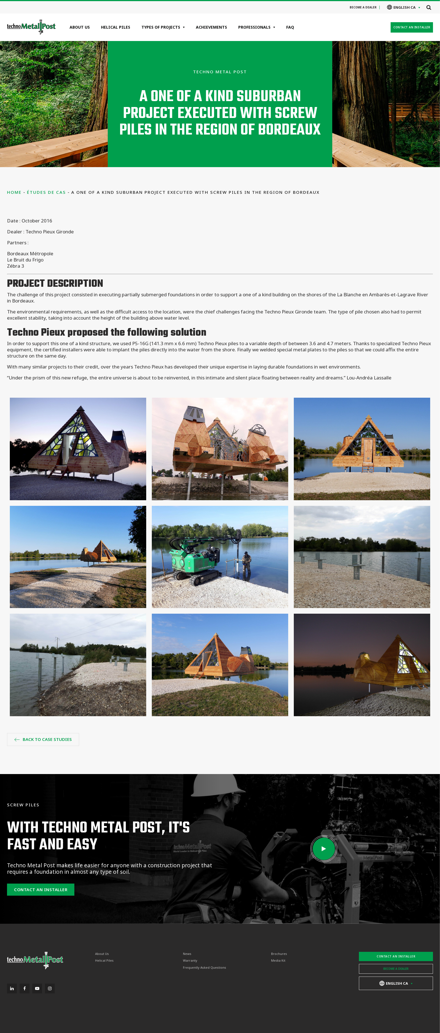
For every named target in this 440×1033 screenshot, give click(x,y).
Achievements (211, 27)
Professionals (254, 27)
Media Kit (278, 961)
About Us (80, 27)
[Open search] (429, 7)
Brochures (279, 954)
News (187, 954)
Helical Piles (115, 27)
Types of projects (160, 27)
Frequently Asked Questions (204, 968)
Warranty (190, 961)
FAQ (290, 27)
